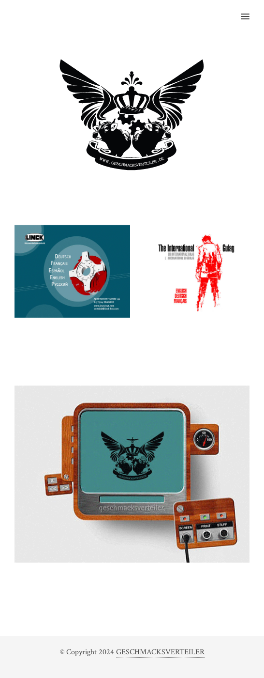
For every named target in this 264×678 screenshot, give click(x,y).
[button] (250, 10)
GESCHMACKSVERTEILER (160, 652)
